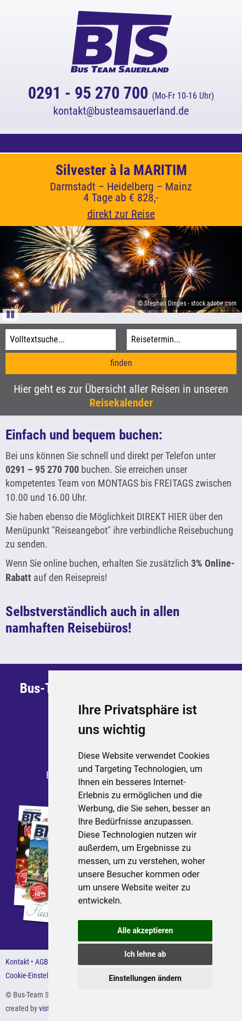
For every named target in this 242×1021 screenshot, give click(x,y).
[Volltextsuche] (60, 339)
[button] (121, 143)
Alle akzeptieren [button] (145, 930)
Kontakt (17, 961)
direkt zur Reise (121, 214)
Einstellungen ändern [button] (145, 978)
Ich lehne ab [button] (145, 954)
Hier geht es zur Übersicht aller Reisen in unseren (121, 395)
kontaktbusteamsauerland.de (121, 110)
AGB (41, 961)
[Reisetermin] (182, 339)
